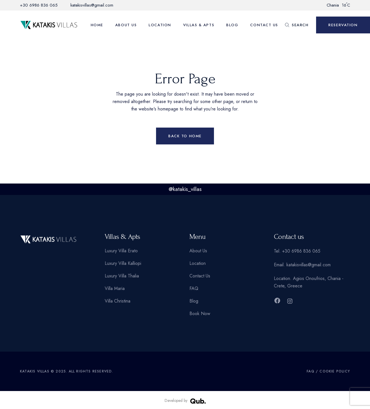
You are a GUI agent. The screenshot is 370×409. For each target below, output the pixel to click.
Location (197, 263)
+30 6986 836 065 (39, 5)
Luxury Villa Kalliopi (123, 263)
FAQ (193, 288)
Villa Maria (115, 288)
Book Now (199, 313)
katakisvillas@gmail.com (91, 5)
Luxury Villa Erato (121, 250)
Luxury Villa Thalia (122, 276)
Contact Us (199, 276)
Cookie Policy (335, 371)
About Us (198, 250)
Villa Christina (117, 301)
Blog (193, 301)
